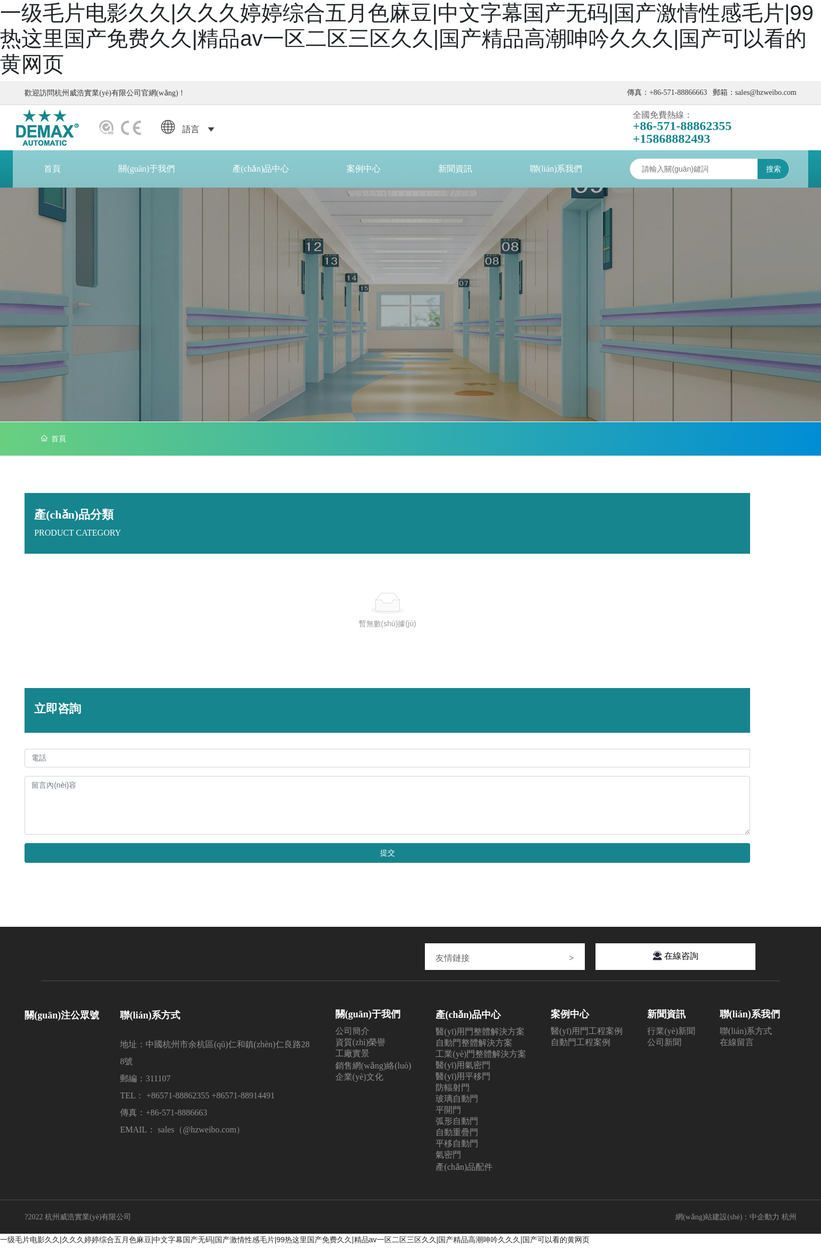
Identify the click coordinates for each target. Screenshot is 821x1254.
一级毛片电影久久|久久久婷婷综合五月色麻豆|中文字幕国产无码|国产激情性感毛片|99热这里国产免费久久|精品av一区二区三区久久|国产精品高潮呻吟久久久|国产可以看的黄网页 (295, 1247)
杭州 (789, 1224)
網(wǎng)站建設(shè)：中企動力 (727, 1224)
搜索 (771, 177)
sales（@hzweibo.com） (201, 1137)
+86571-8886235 (175, 1103)
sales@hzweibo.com (765, 92)
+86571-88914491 (243, 1103)
